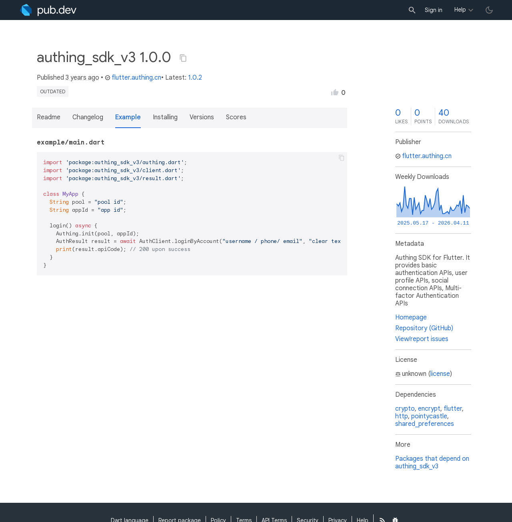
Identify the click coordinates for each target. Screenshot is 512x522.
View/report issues (421, 339)
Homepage (411, 317)
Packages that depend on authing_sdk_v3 (432, 462)
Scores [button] (236, 117)
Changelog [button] (87, 117)
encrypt (429, 409)
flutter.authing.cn (133, 78)
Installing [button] (165, 117)
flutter (453, 409)
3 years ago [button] (82, 78)
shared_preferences (424, 424)
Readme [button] (48, 117)
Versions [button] (202, 117)
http (401, 416)
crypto (405, 409)
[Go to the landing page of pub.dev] (48, 10)
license (440, 374)
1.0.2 (195, 78)
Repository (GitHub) (424, 328)
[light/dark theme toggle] (489, 10)
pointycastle (429, 416)
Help (460, 9)
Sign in (433, 10)
